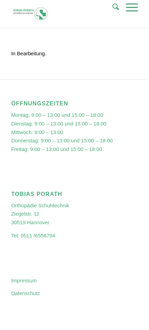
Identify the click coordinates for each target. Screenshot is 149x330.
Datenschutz (25, 293)
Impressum (24, 280)
